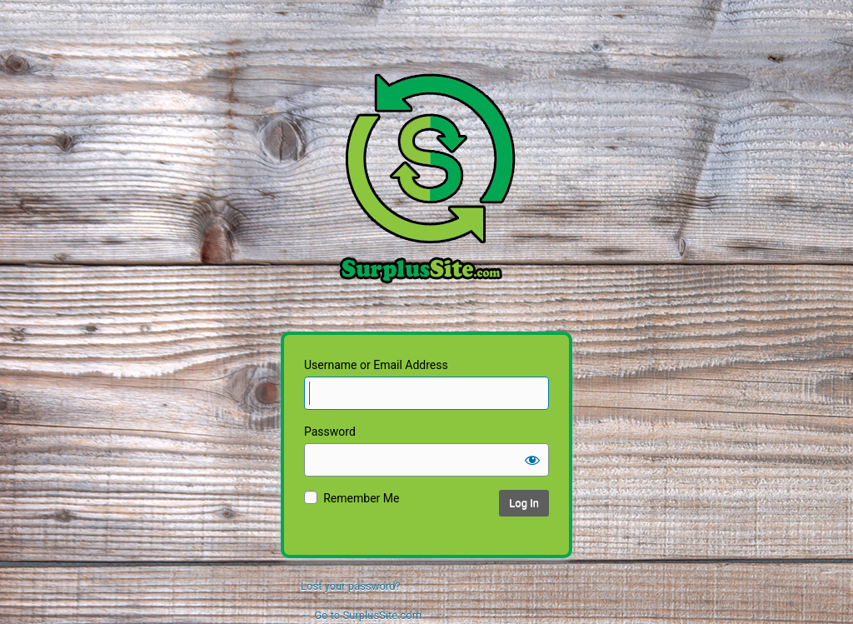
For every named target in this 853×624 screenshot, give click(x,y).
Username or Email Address (376, 365)
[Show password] (532, 460)
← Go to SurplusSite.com (361, 615)
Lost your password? (351, 586)
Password (330, 431)
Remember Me (361, 498)
